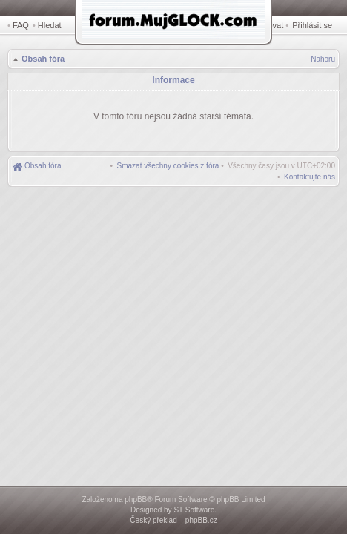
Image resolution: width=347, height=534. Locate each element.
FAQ (21, 25)
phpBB (136, 499)
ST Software (194, 510)
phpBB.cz (201, 520)
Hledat (52, 25)
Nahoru (323, 60)
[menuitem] (168, 163)
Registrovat (273, 25)
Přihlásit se (315, 25)
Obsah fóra (42, 60)
